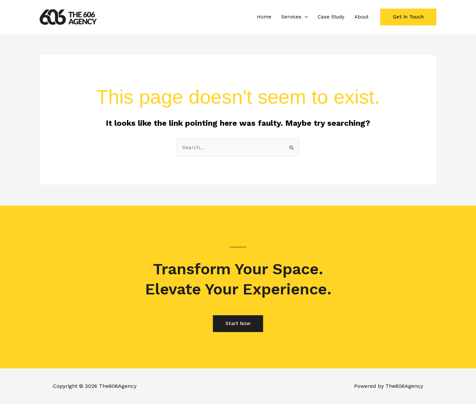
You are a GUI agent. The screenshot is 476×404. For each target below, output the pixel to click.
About (361, 17)
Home (264, 17)
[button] (304, 17)
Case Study (331, 17)
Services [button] (294, 17)
